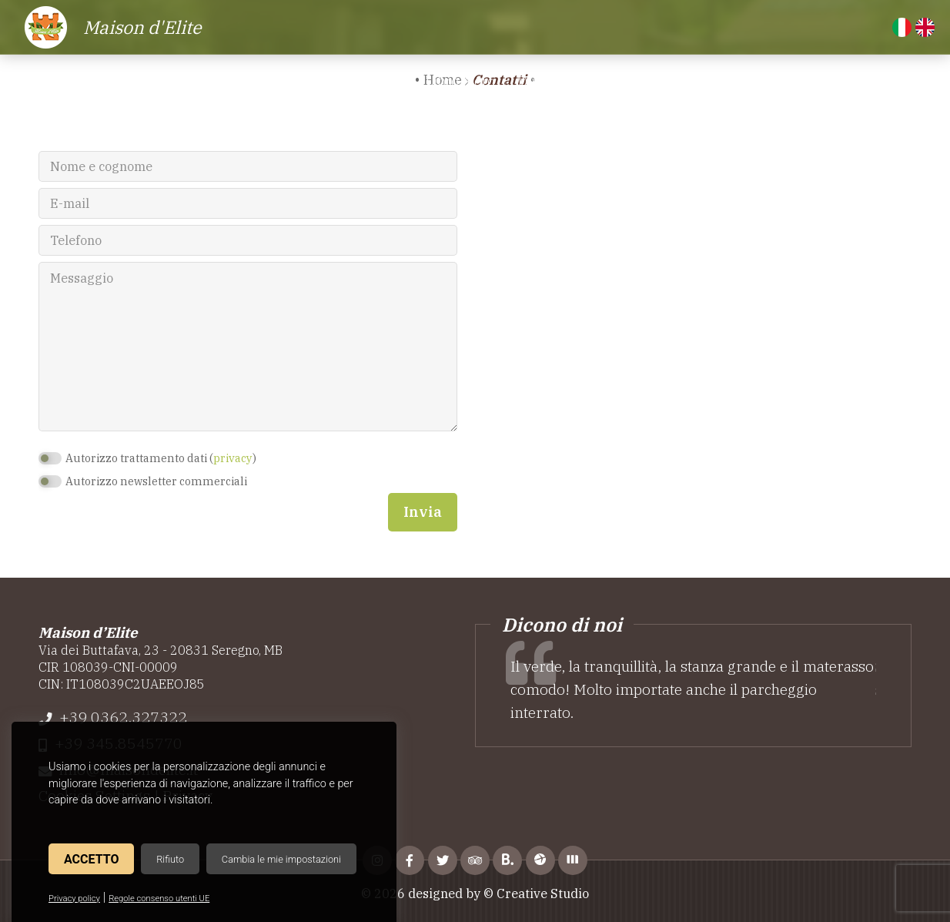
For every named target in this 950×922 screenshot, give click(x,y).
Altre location (718, 81)
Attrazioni (622, 81)
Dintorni (543, 81)
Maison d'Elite (142, 27)
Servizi (381, 81)
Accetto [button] (91, 859)
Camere (312, 81)
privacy (233, 458)
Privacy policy (74, 899)
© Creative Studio (536, 893)
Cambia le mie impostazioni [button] (281, 859)
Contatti (808, 81)
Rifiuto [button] (170, 859)
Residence (232, 81)
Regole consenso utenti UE (159, 899)
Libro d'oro (460, 81)
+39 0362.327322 (123, 716)
